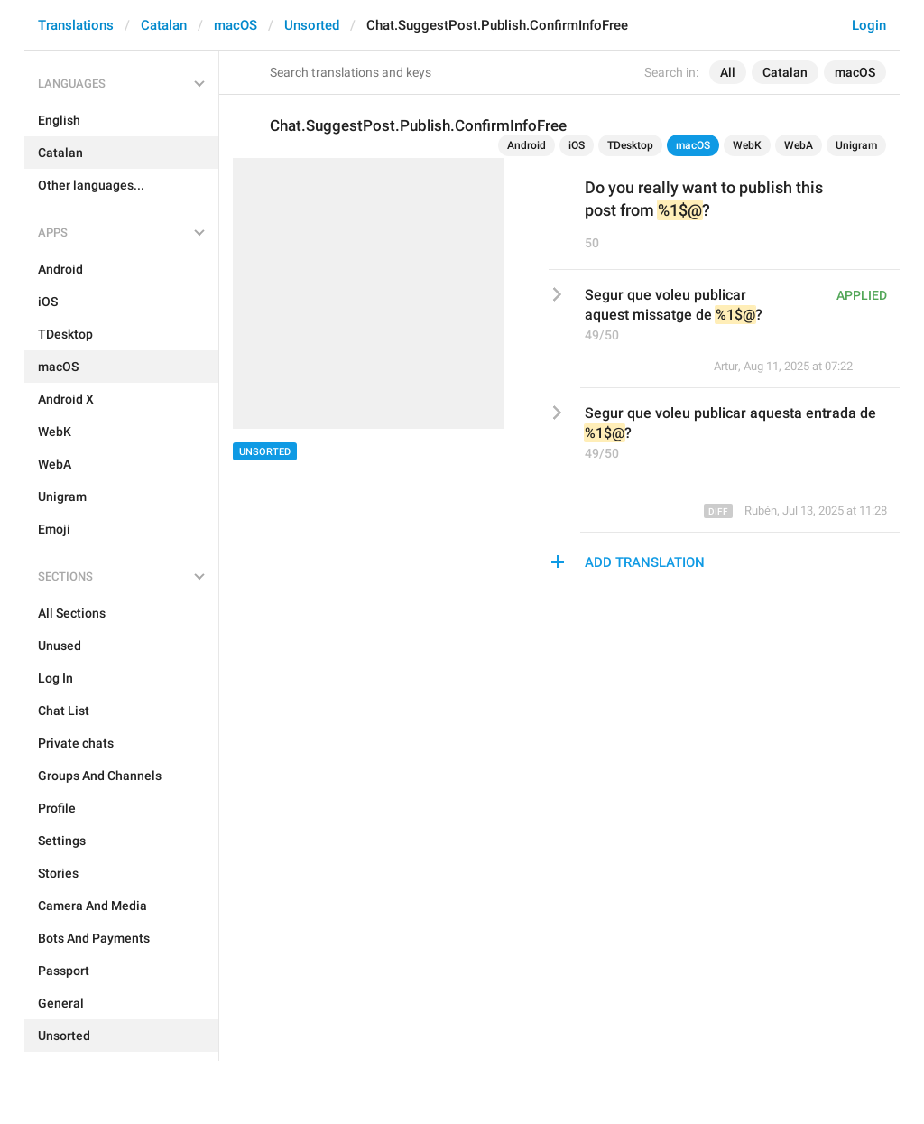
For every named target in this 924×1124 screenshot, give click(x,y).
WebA (798, 145)
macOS (235, 25)
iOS (576, 145)
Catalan (164, 25)
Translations (76, 25)
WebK (747, 145)
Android (526, 145)
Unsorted (311, 25)
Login (869, 25)
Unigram (856, 145)
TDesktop (630, 145)
